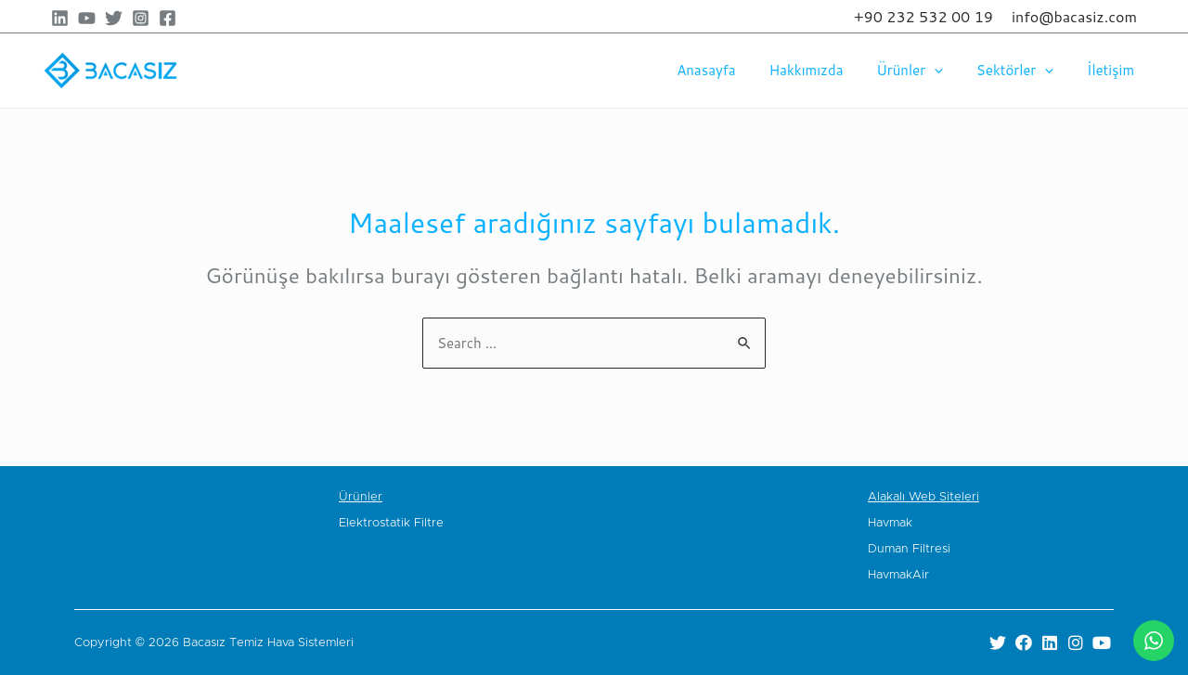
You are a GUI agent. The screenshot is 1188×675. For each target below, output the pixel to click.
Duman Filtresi (909, 549)
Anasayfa (730, 70)
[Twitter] (114, 18)
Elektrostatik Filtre (391, 523)
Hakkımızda (825, 70)
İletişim (1113, 70)
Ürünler (923, 70)
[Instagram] (140, 18)
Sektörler (1023, 70)
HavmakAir (898, 575)
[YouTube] (87, 18)
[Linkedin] (60, 18)
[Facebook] (167, 18)
